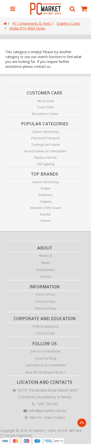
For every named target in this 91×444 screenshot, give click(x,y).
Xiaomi (45, 220)
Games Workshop (45, 131)
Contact (45, 276)
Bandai (45, 214)
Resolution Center (45, 113)
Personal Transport (45, 138)
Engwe (45, 188)
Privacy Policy (46, 301)
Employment (45, 269)
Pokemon (46, 195)
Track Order (45, 107)
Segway (45, 201)
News (45, 262)
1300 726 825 (44, 403)
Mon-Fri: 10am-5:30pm (44, 417)
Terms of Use (45, 294)
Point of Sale (45, 333)
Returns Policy (45, 308)
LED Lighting (45, 164)
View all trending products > (45, 372)
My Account (45, 101)
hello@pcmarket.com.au (44, 410)
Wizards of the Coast (45, 207)
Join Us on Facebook (45, 351)
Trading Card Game (45, 144)
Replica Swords (45, 157)
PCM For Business (46, 326)
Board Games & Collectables (45, 151)
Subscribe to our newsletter (45, 365)
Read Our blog (45, 358)
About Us (45, 255)
